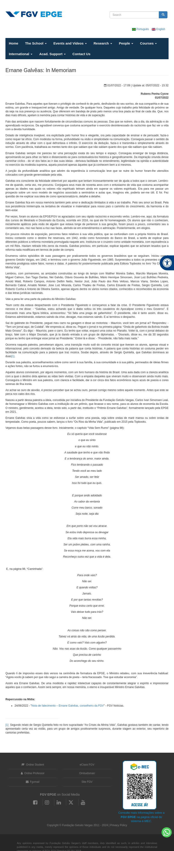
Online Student (32, 764)
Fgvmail (32, 781)
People (126, 43)
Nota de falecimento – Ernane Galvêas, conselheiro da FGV (67, 705)
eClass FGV (87, 764)
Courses (148, 43)
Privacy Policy (118, 825)
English (158, 29)
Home (13, 43)
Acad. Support (52, 54)
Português (141, 29)
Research (103, 43)
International (20, 54)
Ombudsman (87, 773)
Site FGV (87, 781)
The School (36, 43)
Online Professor (33, 773)
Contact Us (81, 54)
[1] (12, 356)
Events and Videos (70, 43)
